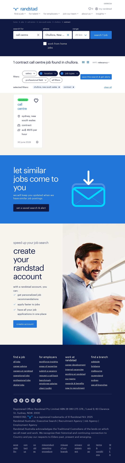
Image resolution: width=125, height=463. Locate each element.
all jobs (16, 361)
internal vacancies (74, 369)
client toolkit (45, 388)
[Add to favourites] (36, 100)
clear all (108, 87)
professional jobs (22, 380)
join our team (71, 13)
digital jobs (18, 385)
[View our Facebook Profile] (21, 400)
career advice (20, 366)
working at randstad (75, 374)
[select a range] (81, 35)
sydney (94, 380)
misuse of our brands (64, 448)
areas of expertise (48, 366)
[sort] (103, 60)
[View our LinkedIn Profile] (15, 400)
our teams (70, 378)
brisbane (95, 366)
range (76, 28)
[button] (59, 87)
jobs (22, 22)
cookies (34, 448)
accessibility (15, 448)
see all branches (99, 385)
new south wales (45, 22)
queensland (97, 375)
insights (101, 13)
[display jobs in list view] (83, 62)
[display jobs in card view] (88, 62)
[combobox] (27, 35)
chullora (57, 22)
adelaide (95, 361)
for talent (34, 13)
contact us (108, 3)
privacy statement (78, 448)
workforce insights (48, 361)
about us (87, 13)
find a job (20, 13)
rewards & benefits (74, 383)
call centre (31, 22)
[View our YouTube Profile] (27, 400)
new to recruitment (75, 388)
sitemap (89, 448)
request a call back (48, 375)
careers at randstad (23, 371)
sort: (95, 62)
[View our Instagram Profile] (33, 400)
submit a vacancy (48, 371)
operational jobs (21, 375)
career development (75, 364)
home (15, 22)
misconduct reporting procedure (48, 448)
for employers (52, 13)
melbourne (96, 371)
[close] (38, 35)
